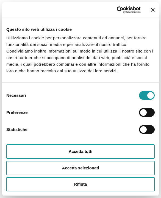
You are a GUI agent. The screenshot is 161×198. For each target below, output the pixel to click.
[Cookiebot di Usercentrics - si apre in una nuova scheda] (117, 9)
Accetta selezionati (80, 168)
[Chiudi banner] (153, 10)
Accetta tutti (81, 151)
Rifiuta (80, 184)
